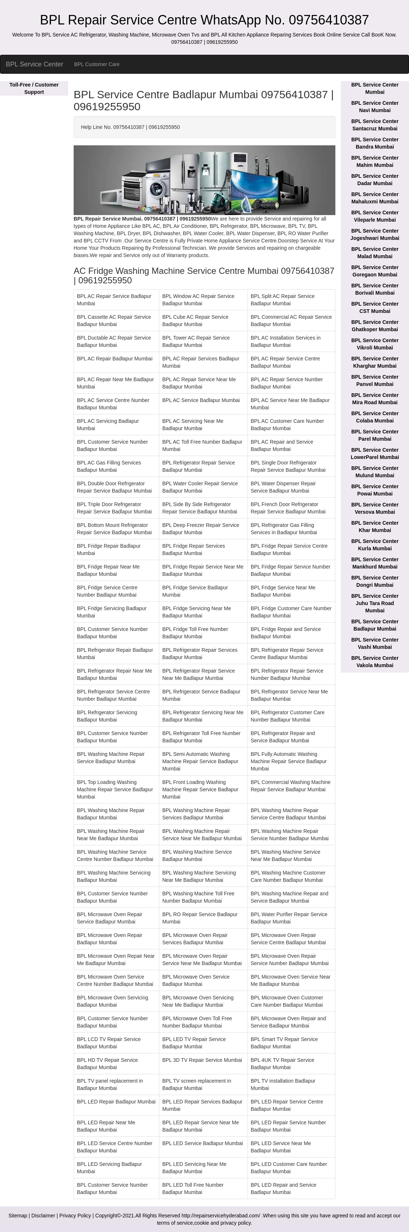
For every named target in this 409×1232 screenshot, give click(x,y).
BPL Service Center (34, 64)
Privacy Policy (75, 1215)
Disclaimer (43, 1215)
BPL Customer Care (97, 64)
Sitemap (17, 1215)
